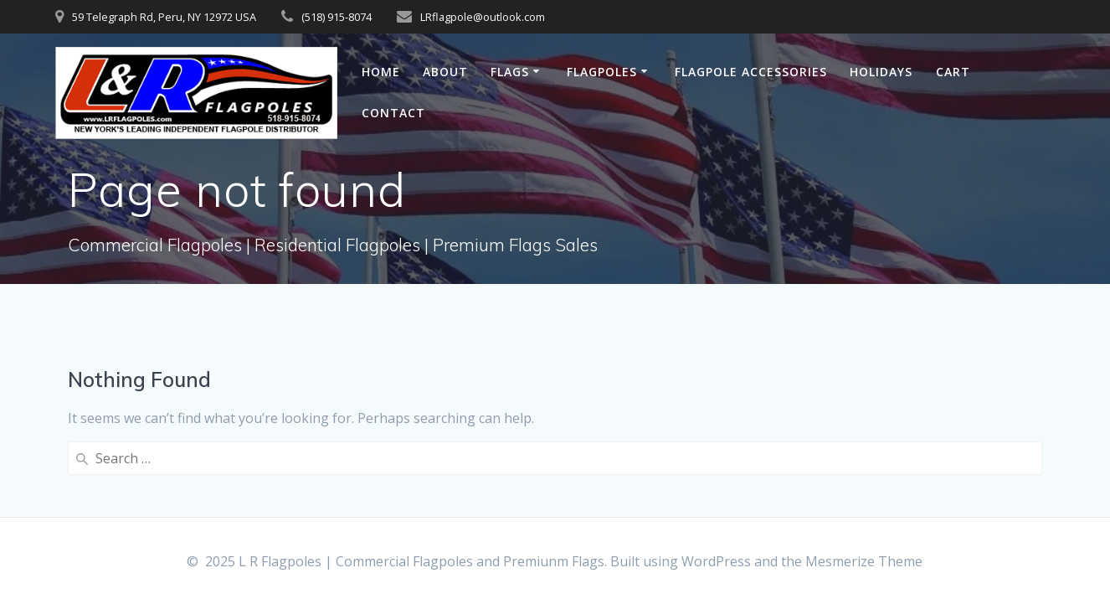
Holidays (881, 72)
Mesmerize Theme (863, 561)
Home (381, 72)
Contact (393, 113)
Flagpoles (602, 72)
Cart (953, 72)
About (445, 72)
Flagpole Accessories (751, 72)
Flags (510, 72)
